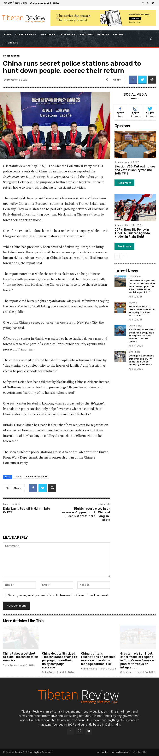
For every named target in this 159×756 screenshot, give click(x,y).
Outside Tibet (136, 326)
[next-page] (123, 256)
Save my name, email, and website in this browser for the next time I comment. (58, 595)
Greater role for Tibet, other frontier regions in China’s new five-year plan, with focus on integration (137, 660)
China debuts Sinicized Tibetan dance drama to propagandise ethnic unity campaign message (59, 660)
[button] (151, 39)
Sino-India (134, 352)
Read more (124, 182)
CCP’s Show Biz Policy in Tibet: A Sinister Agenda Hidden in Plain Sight (132, 233)
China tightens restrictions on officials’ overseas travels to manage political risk (98, 659)
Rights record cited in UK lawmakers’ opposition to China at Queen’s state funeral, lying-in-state (85, 514)
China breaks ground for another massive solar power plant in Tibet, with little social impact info (142, 286)
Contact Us (139, 752)
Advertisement (120, 752)
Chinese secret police (36, 476)
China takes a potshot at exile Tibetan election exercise (20, 657)
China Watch (11, 55)
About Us (102, 752)
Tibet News (135, 277)
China (18, 476)
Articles (118, 162)
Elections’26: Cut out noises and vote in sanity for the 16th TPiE (134, 170)
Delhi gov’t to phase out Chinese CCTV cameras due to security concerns (141, 360)
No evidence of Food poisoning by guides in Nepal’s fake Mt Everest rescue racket (142, 335)
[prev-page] (117, 256)
